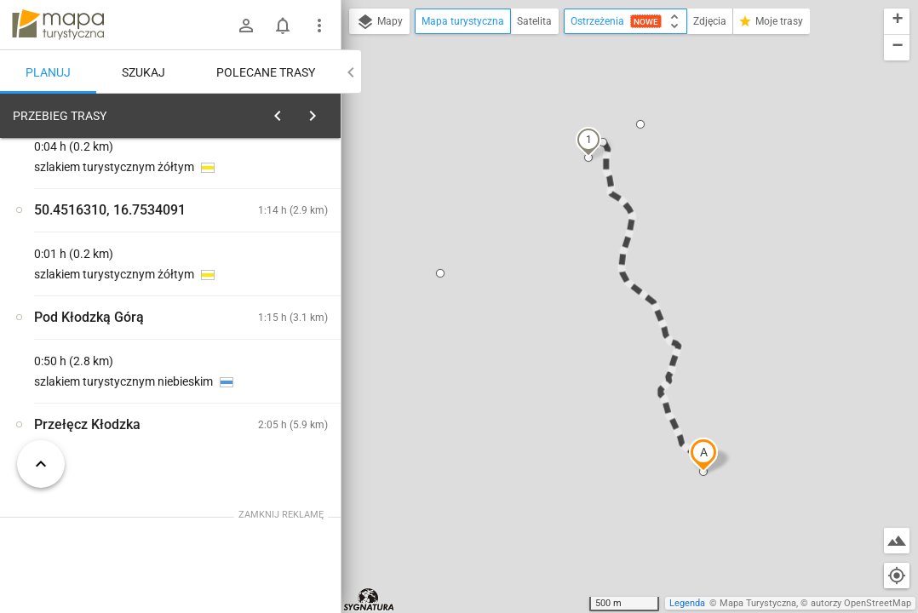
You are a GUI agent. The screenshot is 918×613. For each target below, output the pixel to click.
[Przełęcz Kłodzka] (102, 367)
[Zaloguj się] (246, 25)
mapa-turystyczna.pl (58, 24)
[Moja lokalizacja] (896, 575)
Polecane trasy (265, 72)
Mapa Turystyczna (758, 603)
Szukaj (143, 72)
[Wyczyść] (326, 111)
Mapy (379, 22)
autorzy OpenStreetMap (861, 603)
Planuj (48, 72)
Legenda (687, 603)
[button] (703, 455)
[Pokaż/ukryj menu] (319, 25)
